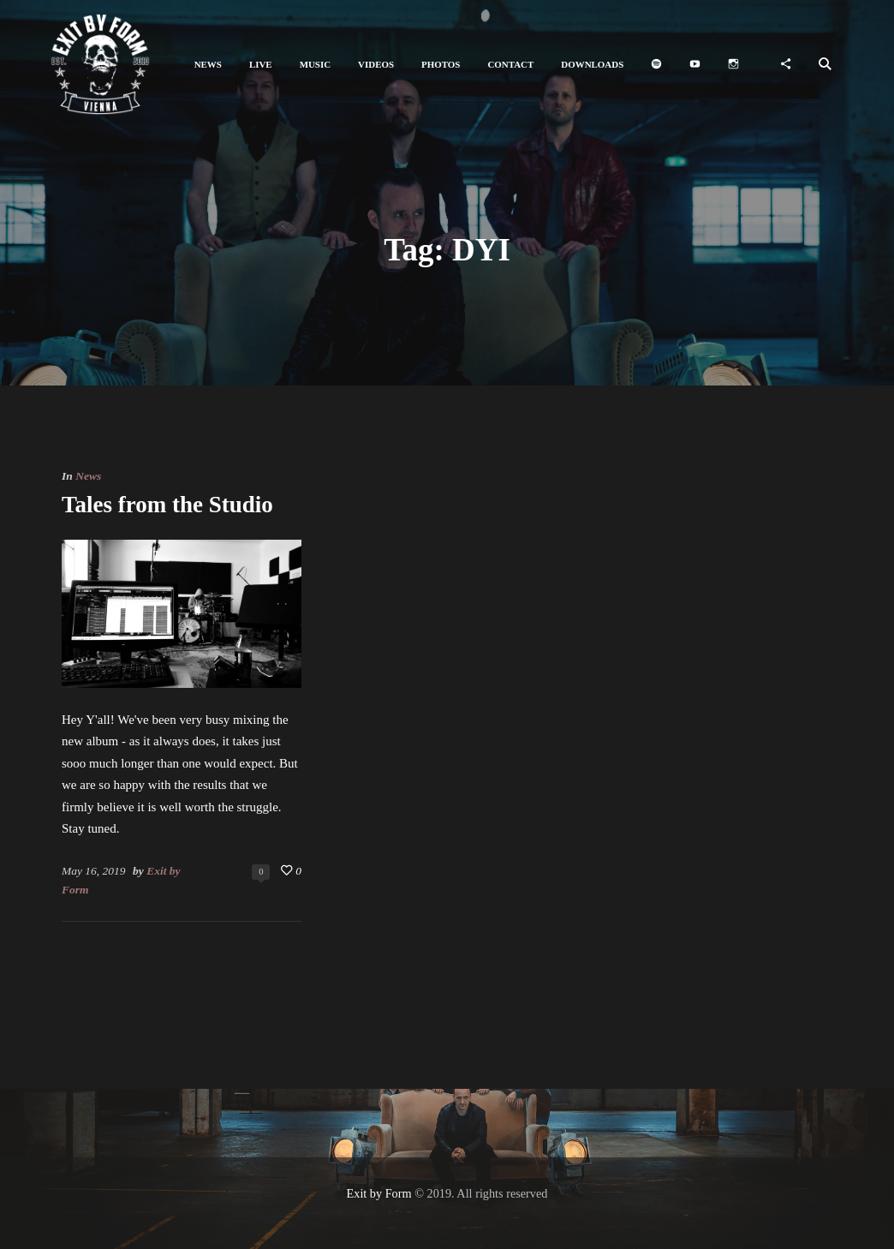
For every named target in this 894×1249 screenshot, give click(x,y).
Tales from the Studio (167, 504)
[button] (208, 64)
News (88, 475)
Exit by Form (379, 1193)
